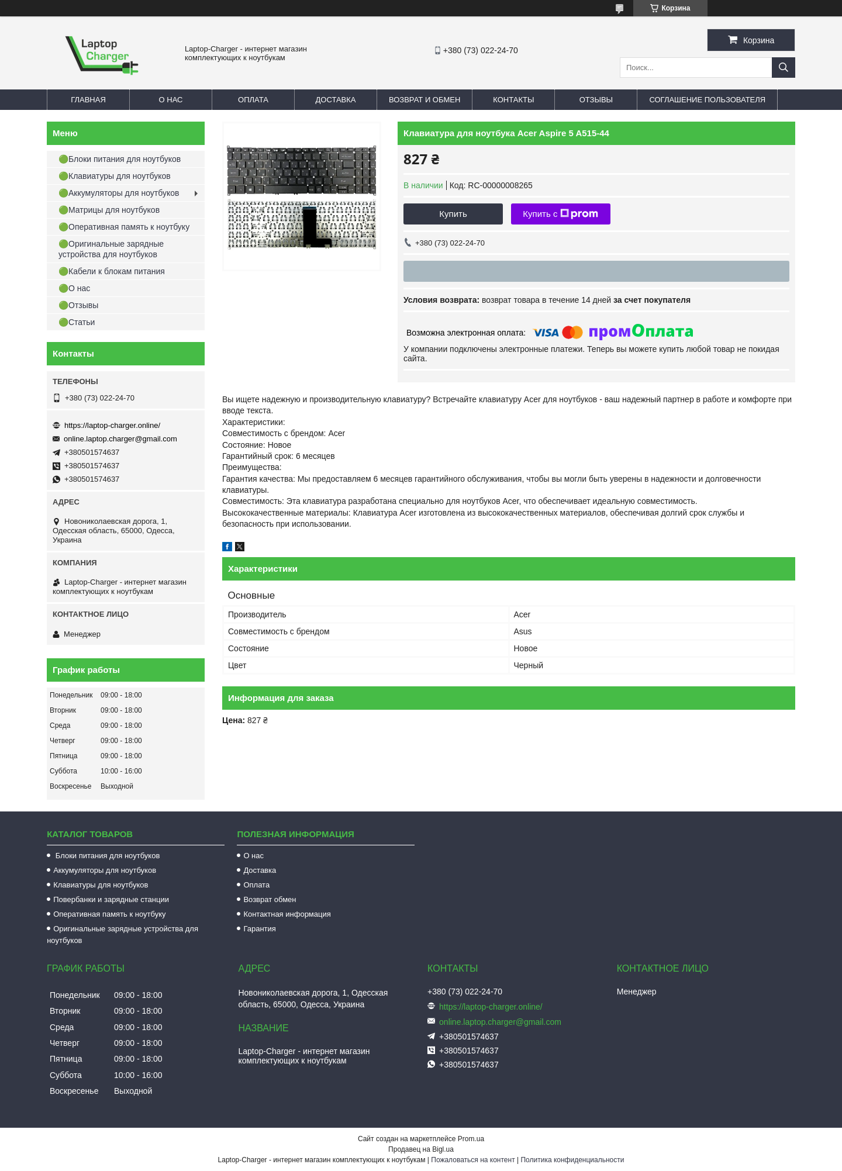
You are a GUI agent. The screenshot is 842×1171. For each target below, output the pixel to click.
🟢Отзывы (78, 305)
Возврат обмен (269, 899)
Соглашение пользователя (707, 99)
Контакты (513, 99)
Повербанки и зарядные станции (111, 899)
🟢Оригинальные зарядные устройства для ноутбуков (111, 249)
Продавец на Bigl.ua (421, 1149)
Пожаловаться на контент (473, 1160)
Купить (453, 214)
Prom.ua (471, 1139)
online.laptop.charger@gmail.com (120, 438)
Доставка (336, 99)
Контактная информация (286, 914)
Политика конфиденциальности (572, 1160)
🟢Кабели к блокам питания (111, 271)
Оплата (253, 99)
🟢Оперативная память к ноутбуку (123, 227)
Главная (88, 99)
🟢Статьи (76, 322)
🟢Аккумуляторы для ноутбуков (118, 193)
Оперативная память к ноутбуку (109, 914)
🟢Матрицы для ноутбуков (109, 210)
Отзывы (596, 99)
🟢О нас (74, 288)
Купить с (560, 214)
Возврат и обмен (424, 99)
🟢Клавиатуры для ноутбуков (114, 176)
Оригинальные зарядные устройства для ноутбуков (122, 934)
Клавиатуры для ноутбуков (100, 884)
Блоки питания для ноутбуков (106, 855)
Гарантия (259, 928)
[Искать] (783, 67)
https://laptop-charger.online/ (112, 425)
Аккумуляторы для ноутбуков (104, 870)
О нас (171, 99)
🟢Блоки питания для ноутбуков (119, 159)
